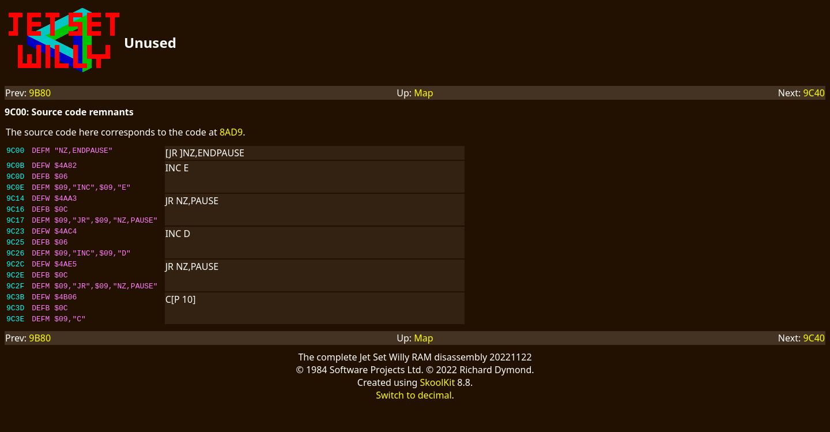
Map (423, 93)
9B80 (40, 93)
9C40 (814, 93)
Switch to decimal (413, 421)
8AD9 (231, 132)
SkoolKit (437, 408)
